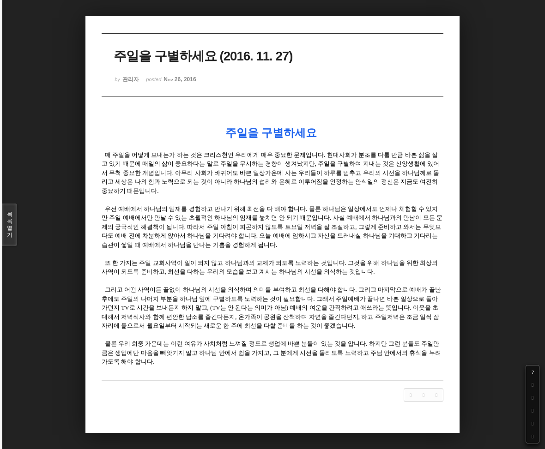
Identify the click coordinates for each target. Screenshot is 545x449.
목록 (9, 225)
